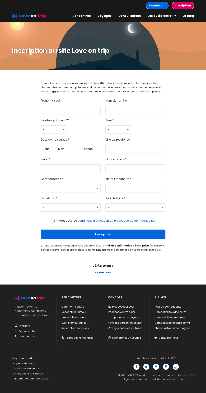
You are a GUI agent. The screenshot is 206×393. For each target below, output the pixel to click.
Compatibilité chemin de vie (172, 323)
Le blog (188, 16)
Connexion (103, 272)
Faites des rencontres (77, 338)
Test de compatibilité (168, 307)
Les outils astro (160, 16)
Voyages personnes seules (125, 323)
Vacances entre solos (122, 312)
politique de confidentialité (136, 221)
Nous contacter (27, 336)
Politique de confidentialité (30, 378)
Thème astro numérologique (172, 328)
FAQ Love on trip (23, 358)
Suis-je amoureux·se (73, 323)
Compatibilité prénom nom (171, 317)
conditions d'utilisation (93, 221)
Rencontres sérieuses (75, 328)
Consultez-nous (166, 338)
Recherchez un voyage (124, 338)
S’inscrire (22, 326)
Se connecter (25, 331)
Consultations (129, 16)
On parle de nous (23, 363)
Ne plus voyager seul (121, 307)
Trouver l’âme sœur (73, 317)
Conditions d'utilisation (27, 373)
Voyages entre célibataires (125, 328)
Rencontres (81, 16)
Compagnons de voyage (123, 317)
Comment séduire (72, 307)
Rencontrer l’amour (73, 312)
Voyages (105, 16)
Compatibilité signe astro (170, 312)
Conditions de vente (26, 368)
